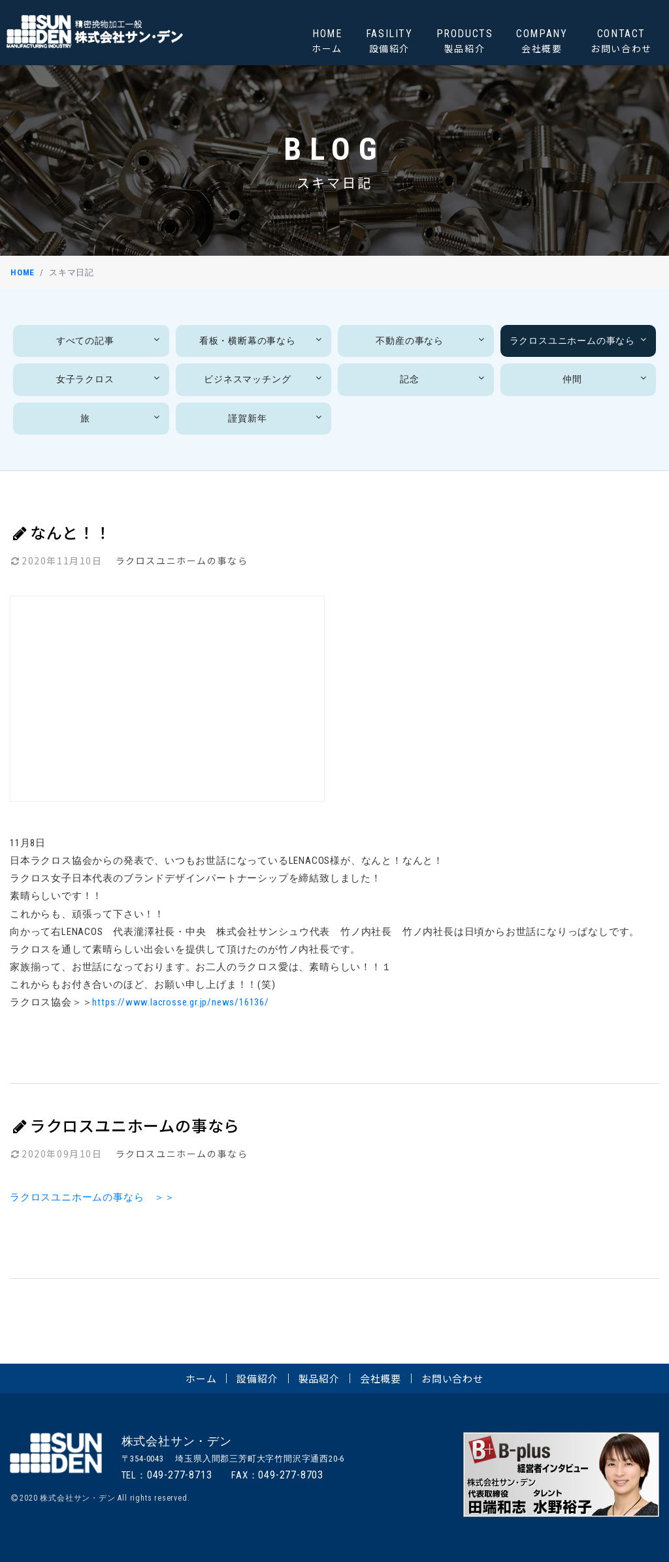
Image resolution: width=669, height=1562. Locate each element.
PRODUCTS (464, 41)
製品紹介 (319, 1378)
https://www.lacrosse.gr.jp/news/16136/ (180, 1002)
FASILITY (389, 41)
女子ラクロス (109, 378)
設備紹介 (257, 1378)
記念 (443, 378)
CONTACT (621, 41)
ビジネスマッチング (264, 378)
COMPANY (541, 41)
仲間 (606, 378)
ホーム (201, 1378)
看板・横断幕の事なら (262, 340)
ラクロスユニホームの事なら (579, 340)
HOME (327, 41)
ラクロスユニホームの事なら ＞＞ (92, 1197)
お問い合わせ (452, 1378)
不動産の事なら (431, 340)
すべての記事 (109, 340)
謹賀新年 (276, 417)
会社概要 (380, 1378)
